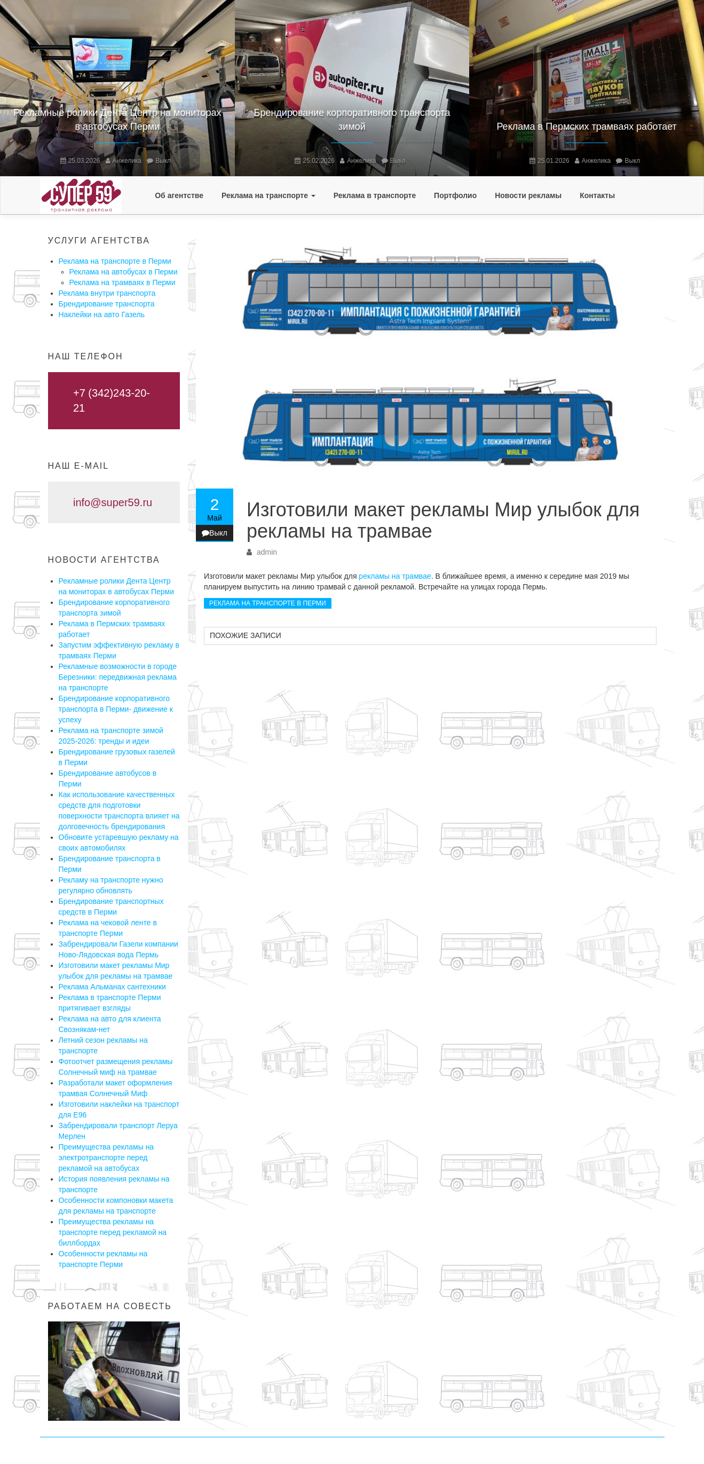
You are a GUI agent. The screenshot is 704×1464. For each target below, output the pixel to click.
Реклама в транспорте (375, 195)
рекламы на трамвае (395, 576)
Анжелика (127, 160)
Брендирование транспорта (107, 304)
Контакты (597, 195)
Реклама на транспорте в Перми (115, 261)
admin (267, 552)
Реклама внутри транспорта (107, 293)
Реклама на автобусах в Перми (123, 271)
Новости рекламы (528, 195)
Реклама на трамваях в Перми (122, 282)
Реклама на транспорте (268, 195)
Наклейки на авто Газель (102, 314)
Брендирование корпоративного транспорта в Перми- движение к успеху (116, 709)
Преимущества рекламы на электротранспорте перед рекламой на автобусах (106, 1157)
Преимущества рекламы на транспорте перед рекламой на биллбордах (113, 1232)
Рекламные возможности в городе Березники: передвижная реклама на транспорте (118, 677)
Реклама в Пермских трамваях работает (586, 126)
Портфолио (455, 195)
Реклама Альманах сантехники (112, 986)
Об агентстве (179, 195)
